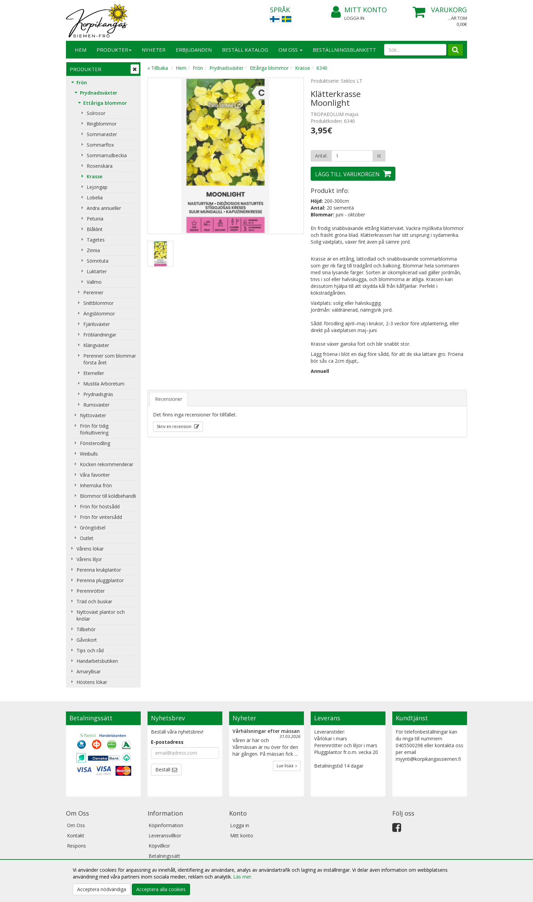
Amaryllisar (88, 671)
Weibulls (89, 453)
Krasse (94, 176)
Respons (76, 845)
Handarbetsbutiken (97, 661)
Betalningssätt (164, 856)
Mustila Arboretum (103, 383)
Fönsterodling (95, 443)
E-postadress (167, 742)
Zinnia (93, 250)
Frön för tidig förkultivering (94, 429)
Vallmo (94, 282)
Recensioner (168, 399)
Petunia (95, 218)
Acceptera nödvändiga (101, 889)
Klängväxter (96, 345)
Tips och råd (90, 650)
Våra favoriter (95, 475)
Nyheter (154, 49)
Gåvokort (86, 640)
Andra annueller (104, 208)
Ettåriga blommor (105, 103)
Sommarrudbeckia (107, 155)
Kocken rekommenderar (106, 464)
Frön (81, 82)
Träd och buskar (94, 601)
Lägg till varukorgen (347, 174)
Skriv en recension (174, 426)
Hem (80, 49)
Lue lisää (287, 766)
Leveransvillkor (165, 835)
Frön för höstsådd (100, 506)
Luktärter (97, 271)
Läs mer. (242, 876)
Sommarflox (100, 145)
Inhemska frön (96, 485)
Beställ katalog (245, 49)
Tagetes (96, 239)
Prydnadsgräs (98, 394)
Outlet (86, 538)
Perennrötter (90, 591)
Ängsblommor (99, 313)
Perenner (93, 292)
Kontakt (75, 835)
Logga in (354, 18)
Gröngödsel (92, 527)
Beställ (162, 769)
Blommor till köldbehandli (108, 496)
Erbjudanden (194, 49)
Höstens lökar (91, 682)
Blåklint (95, 229)
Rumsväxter (96, 404)
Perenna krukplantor (98, 570)
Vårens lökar (90, 548)
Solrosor (96, 113)
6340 (321, 68)
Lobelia (95, 197)
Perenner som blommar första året (109, 359)
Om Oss (290, 49)
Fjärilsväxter (96, 324)
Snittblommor (98, 303)
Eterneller (93, 373)
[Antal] (352, 156)
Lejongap (97, 187)
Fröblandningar (99, 334)
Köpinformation (166, 825)
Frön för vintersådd (101, 517)
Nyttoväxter (93, 415)
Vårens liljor (89, 559)
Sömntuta (97, 261)
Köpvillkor (159, 845)
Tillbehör (86, 629)
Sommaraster (102, 134)
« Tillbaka (158, 68)
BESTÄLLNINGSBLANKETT (344, 49)
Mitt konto (359, 10)
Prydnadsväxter (98, 92)
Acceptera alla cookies (161, 889)
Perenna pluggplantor (100, 580)
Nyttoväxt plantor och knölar (100, 615)
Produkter (114, 49)
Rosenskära (100, 166)
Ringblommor (102, 123)
